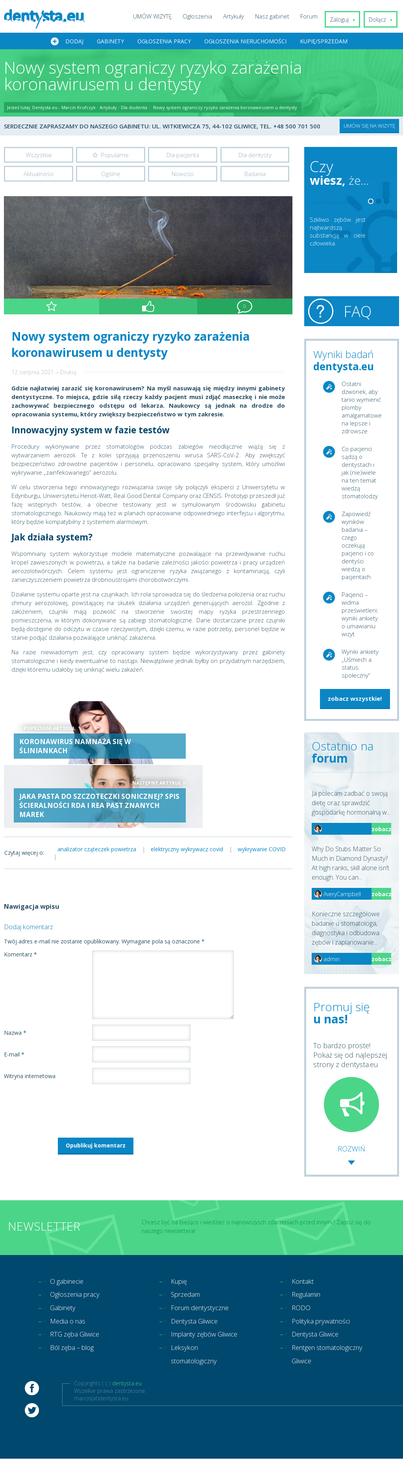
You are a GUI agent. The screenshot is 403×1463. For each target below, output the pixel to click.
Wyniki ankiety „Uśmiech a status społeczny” (360, 664)
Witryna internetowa (29, 1013)
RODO (302, 1310)
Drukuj (68, 374)
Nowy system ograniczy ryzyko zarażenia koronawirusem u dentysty (225, 108)
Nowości (183, 175)
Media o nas (69, 1324)
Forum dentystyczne (204, 1310)
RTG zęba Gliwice (77, 1339)
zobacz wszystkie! (355, 699)
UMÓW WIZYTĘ (157, 16)
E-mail (14, 992)
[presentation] (64, 1046)
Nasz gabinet (277, 16)
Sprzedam (187, 1296)
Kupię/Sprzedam (324, 42)
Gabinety (110, 42)
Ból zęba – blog (75, 1353)
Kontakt (304, 1282)
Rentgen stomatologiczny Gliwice (318, 1367)
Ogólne (110, 175)
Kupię (180, 1282)
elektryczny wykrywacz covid (192, 787)
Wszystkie (39, 156)
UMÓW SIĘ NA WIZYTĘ (369, 126)
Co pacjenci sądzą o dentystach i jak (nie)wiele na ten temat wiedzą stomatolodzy (360, 473)
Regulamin (308, 1296)
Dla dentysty (255, 156)
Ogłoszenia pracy (164, 42)
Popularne (115, 156)
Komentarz (20, 892)
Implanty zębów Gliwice (196, 1346)
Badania (255, 175)
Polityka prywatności (324, 1324)
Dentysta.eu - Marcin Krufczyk (64, 108)
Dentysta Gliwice (197, 1324)
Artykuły (238, 16)
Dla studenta (134, 108)
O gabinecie (68, 1282)
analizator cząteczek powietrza (98, 787)
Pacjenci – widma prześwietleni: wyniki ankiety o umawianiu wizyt (360, 615)
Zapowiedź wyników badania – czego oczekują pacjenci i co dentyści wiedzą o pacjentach (358, 546)
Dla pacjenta (182, 156)
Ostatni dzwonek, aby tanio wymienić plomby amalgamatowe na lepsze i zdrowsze (361, 408)
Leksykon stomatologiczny (197, 1374)
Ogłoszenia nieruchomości (245, 42)
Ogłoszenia (202, 16)
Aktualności (39, 175)
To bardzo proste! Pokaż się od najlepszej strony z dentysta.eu (350, 1087)
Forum (313, 16)
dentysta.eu (127, 1404)
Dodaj (74, 42)
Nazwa (15, 970)
